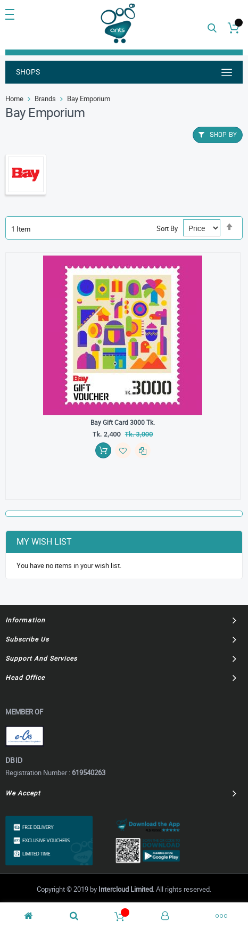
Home (14, 98)
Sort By (167, 228)
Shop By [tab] (223, 134)
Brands (45, 98)
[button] (123, 450)
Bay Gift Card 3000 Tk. (122, 422)
